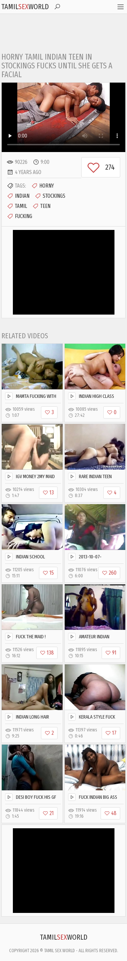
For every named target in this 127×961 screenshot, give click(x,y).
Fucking (19, 216)
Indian (18, 196)
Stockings (50, 196)
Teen (41, 206)
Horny (42, 186)
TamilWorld (25, 6)
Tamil (17, 206)
